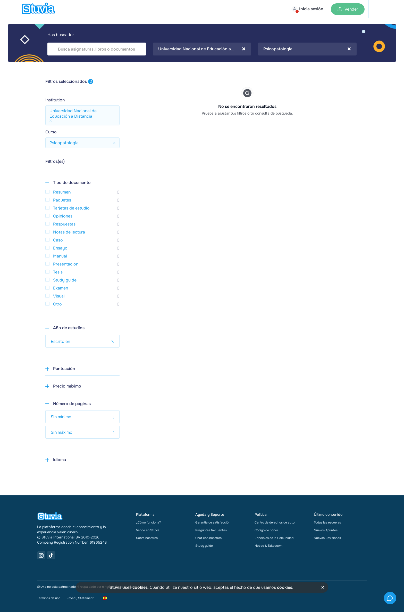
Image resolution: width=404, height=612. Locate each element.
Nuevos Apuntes (326, 530)
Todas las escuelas (327, 522)
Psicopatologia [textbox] (307, 49)
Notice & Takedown (268, 546)
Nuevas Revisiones (327, 538)
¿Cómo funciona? (148, 522)
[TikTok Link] (51, 555)
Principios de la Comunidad (274, 538)
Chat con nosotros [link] (208, 538)
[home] (38, 9)
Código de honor (266, 530)
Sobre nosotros (147, 538)
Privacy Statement (80, 598)
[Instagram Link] (41, 555)
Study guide (204, 546)
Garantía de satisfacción (212, 522)
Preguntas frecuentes (211, 530)
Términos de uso (48, 598)
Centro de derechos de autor (275, 522)
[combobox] (202, 49)
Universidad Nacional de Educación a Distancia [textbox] (202, 49)
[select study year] (82, 341)
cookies (140, 587)
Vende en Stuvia (147, 530)
